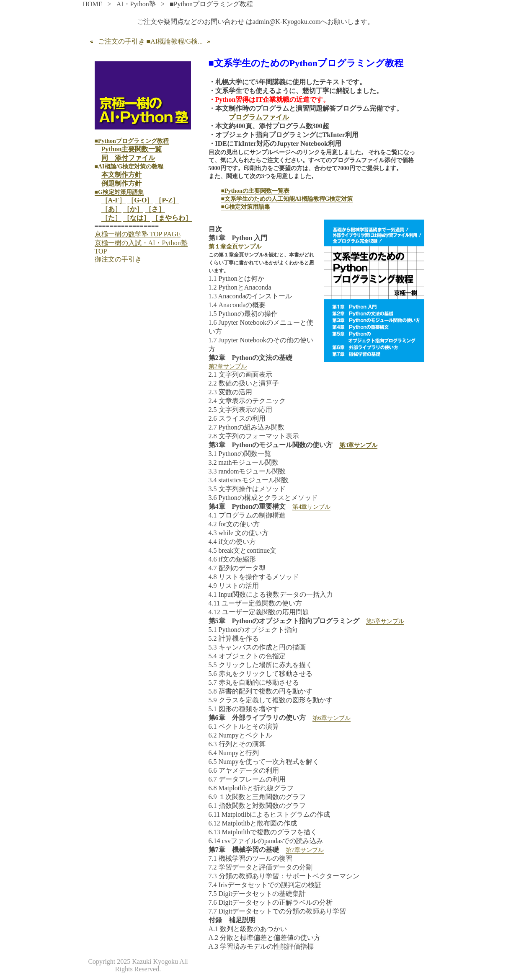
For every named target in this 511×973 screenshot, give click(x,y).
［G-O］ (140, 200)
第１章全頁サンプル (235, 246)
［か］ (133, 208)
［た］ (111, 217)
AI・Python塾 (136, 4)
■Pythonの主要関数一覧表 (255, 191)
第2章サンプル (228, 366)
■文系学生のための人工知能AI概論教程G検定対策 (287, 199)
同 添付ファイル (128, 157)
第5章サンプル (385, 621)
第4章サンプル (311, 507)
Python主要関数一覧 (131, 149)
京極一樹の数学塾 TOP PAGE (138, 234)
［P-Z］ (167, 200)
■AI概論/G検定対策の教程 (129, 166)
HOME (93, 4)
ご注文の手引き (116, 41)
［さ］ (155, 208)
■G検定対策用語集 (245, 207)
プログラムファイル (259, 117)
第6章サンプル (331, 718)
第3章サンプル (358, 445)
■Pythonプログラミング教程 (132, 141)
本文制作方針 (121, 174)
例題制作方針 (121, 183)
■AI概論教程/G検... (180, 41)
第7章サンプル (305, 850)
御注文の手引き (118, 259)
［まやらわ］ (172, 217)
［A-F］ (113, 200)
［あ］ (111, 208)
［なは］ (136, 217)
